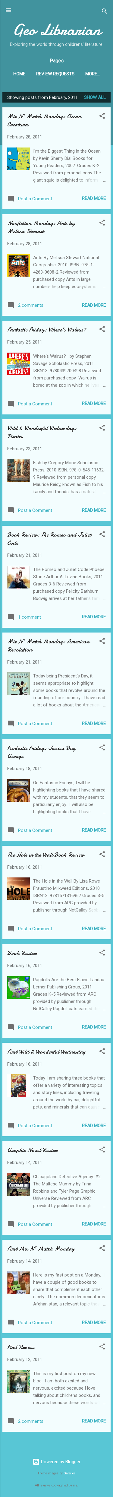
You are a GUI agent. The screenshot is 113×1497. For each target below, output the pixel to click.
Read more (94, 199)
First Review (21, 1348)
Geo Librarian (57, 30)
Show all (95, 98)
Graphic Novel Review (32, 1151)
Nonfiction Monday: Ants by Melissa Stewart (41, 228)
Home (19, 74)
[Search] (104, 12)
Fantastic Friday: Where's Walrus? (46, 331)
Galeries (70, 1474)
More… (92, 74)
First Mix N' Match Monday (40, 1250)
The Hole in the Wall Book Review (45, 856)
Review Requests (55, 74)
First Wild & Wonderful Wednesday (46, 1053)
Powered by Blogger (56, 1461)
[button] (102, 118)
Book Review (22, 954)
